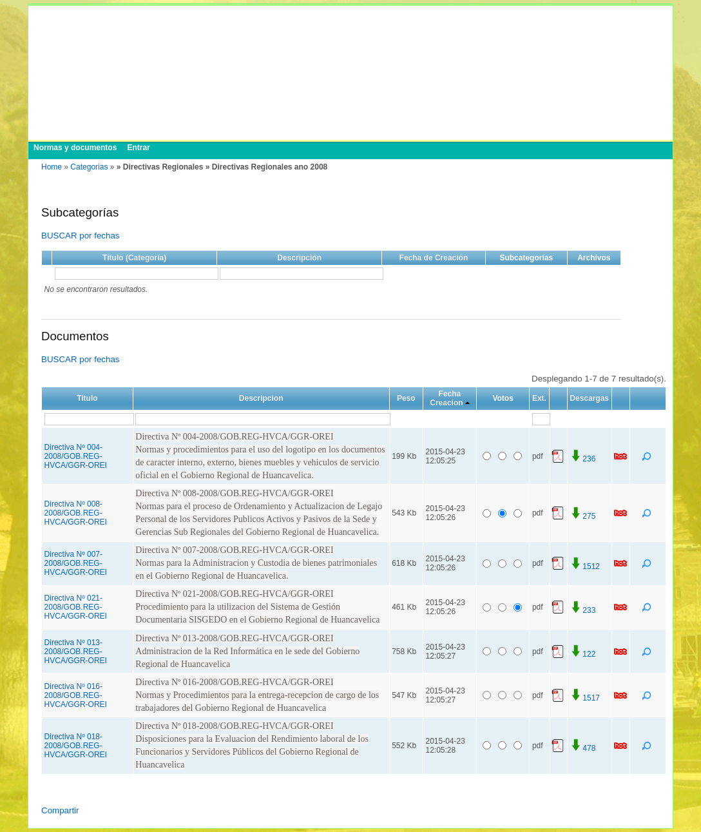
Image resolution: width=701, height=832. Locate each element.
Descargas (589, 398)
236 (582, 458)
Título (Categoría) (134, 257)
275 (582, 516)
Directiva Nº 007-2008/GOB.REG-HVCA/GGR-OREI (75, 563)
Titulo (87, 398)
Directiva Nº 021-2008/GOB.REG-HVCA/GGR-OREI (75, 607)
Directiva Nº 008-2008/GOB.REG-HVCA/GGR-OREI (75, 513)
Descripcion (261, 398)
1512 (585, 566)
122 (582, 654)
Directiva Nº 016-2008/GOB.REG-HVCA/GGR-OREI (75, 695)
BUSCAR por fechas (80, 235)
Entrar (138, 147)
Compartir (60, 810)
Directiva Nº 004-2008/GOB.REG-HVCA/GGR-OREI (75, 456)
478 (582, 748)
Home (51, 166)
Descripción (299, 257)
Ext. (539, 398)
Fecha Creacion (446, 398)
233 (582, 610)
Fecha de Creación (433, 257)
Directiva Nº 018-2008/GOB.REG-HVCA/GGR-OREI (75, 745)
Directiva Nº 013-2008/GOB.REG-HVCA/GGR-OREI (75, 651)
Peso (406, 398)
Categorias (89, 166)
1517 (585, 697)
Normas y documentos (75, 147)
